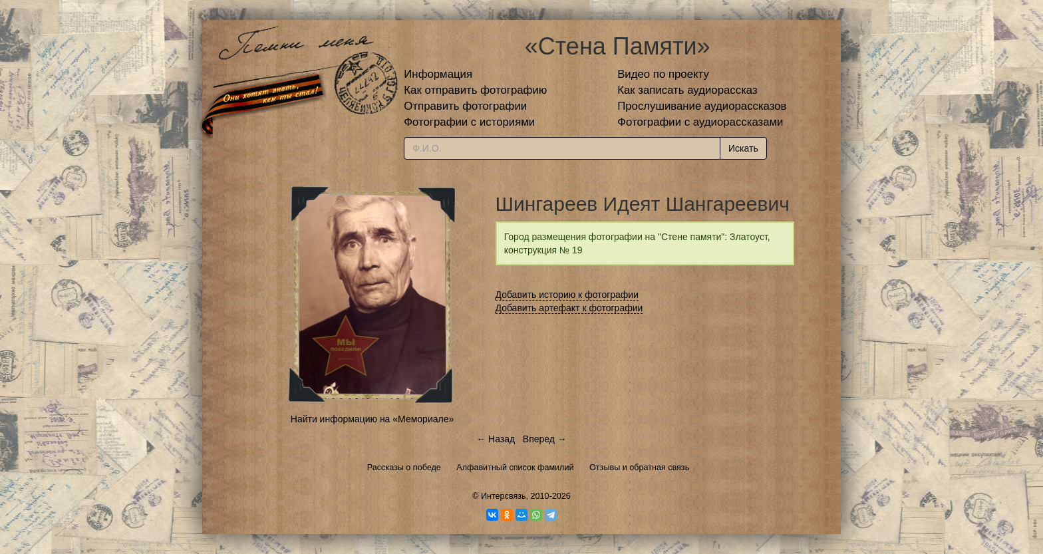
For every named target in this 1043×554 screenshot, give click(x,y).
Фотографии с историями (469, 122)
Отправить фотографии (465, 106)
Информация (438, 74)
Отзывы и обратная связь (639, 467)
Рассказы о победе (404, 467)
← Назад (495, 439)
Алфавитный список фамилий (514, 467)
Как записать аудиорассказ (687, 90)
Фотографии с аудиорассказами (700, 122)
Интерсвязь (503, 496)
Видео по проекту (663, 74)
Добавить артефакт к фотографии (569, 308)
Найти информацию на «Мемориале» (372, 419)
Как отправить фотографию (475, 90)
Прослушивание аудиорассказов (701, 106)
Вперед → (545, 439)
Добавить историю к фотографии (567, 294)
